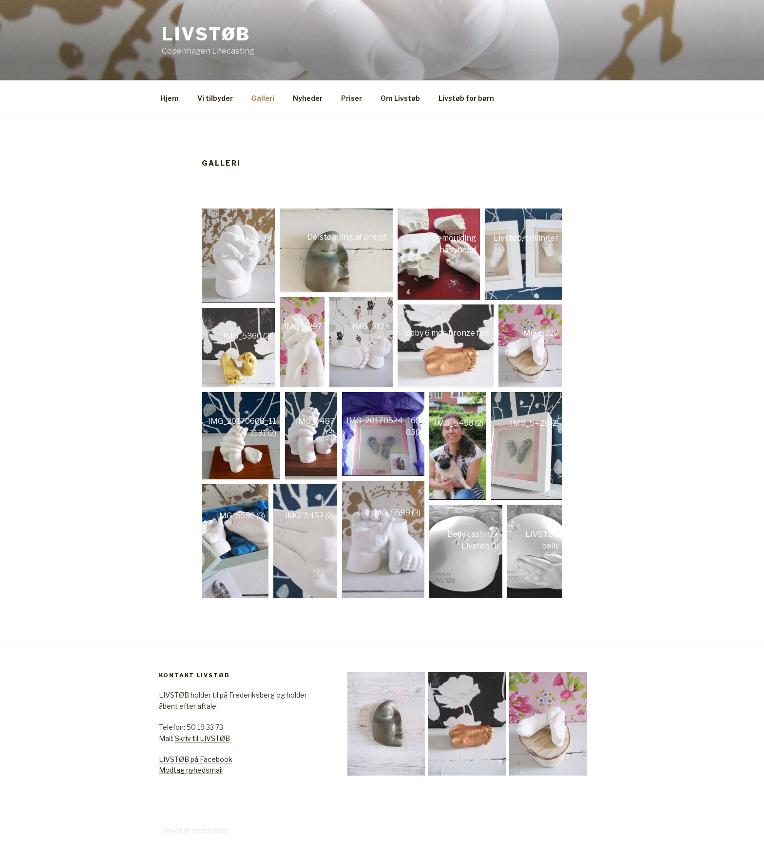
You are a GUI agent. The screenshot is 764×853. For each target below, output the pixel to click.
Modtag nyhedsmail (191, 770)
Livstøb (206, 34)
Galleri (262, 98)
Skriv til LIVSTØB (202, 738)
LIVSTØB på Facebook (195, 759)
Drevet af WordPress (194, 830)
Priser (351, 98)
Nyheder (308, 98)
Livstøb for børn (466, 98)
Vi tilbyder (215, 98)
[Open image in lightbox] (238, 256)
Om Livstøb (400, 98)
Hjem (170, 98)
